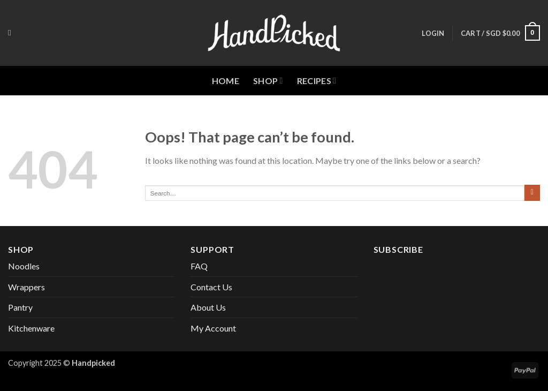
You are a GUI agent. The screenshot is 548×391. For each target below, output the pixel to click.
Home (225, 81)
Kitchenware (31, 328)
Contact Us (211, 287)
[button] (433, 33)
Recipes (317, 81)
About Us (208, 307)
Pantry (20, 307)
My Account (213, 328)
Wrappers (26, 287)
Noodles (24, 266)
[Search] (12, 32)
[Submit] (532, 193)
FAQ (199, 266)
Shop (268, 81)
